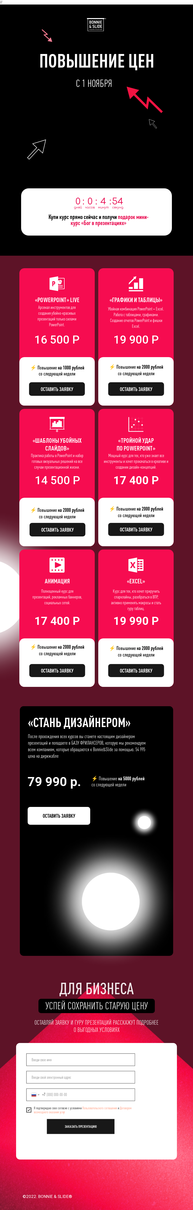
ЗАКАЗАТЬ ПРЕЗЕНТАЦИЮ (81, 1125)
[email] (80, 1078)
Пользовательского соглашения (98, 1107)
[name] (80, 1061)
